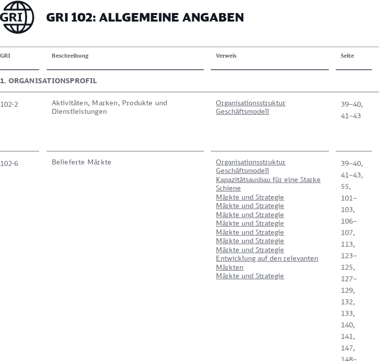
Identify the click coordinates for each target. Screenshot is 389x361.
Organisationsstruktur (251, 102)
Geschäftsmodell (242, 111)
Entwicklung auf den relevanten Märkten (267, 262)
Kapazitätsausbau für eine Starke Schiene (268, 184)
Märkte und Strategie (250, 197)
